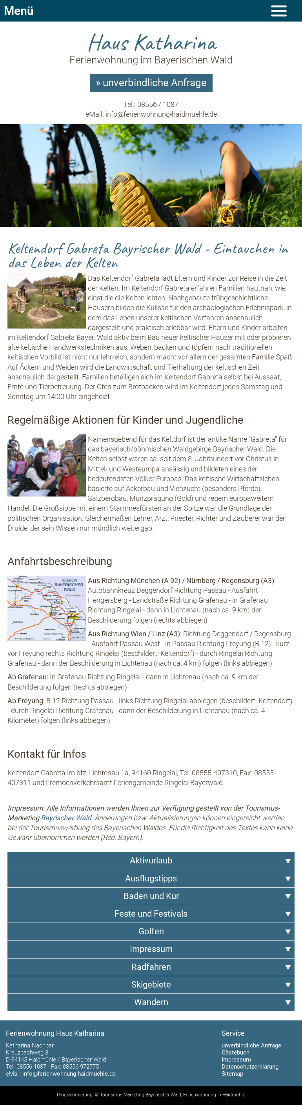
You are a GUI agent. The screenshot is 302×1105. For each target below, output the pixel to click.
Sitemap (232, 1073)
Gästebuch (235, 1052)
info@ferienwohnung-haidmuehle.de (161, 114)
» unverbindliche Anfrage (151, 82)
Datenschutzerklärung (250, 1066)
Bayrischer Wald (66, 818)
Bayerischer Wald (163, 1095)
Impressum (236, 1059)
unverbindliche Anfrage (251, 1045)
